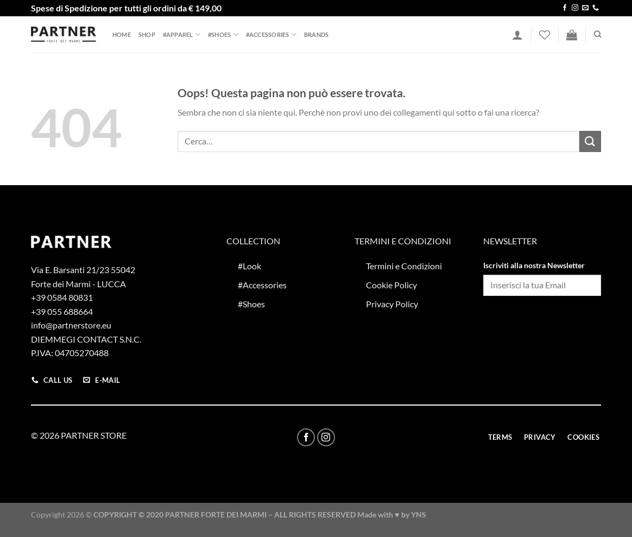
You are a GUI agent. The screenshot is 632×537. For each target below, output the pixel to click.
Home (121, 34)
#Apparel (181, 34)
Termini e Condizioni (404, 266)
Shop (146, 34)
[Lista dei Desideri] (544, 35)
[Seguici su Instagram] (575, 8)
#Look (249, 266)
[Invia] (590, 141)
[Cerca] (597, 34)
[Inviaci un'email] (585, 8)
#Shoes (223, 34)
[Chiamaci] (595, 8)
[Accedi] (517, 35)
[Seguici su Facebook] (564, 8)
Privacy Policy (392, 304)
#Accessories (271, 34)
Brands (316, 34)
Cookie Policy (391, 285)
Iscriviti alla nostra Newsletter (534, 265)
